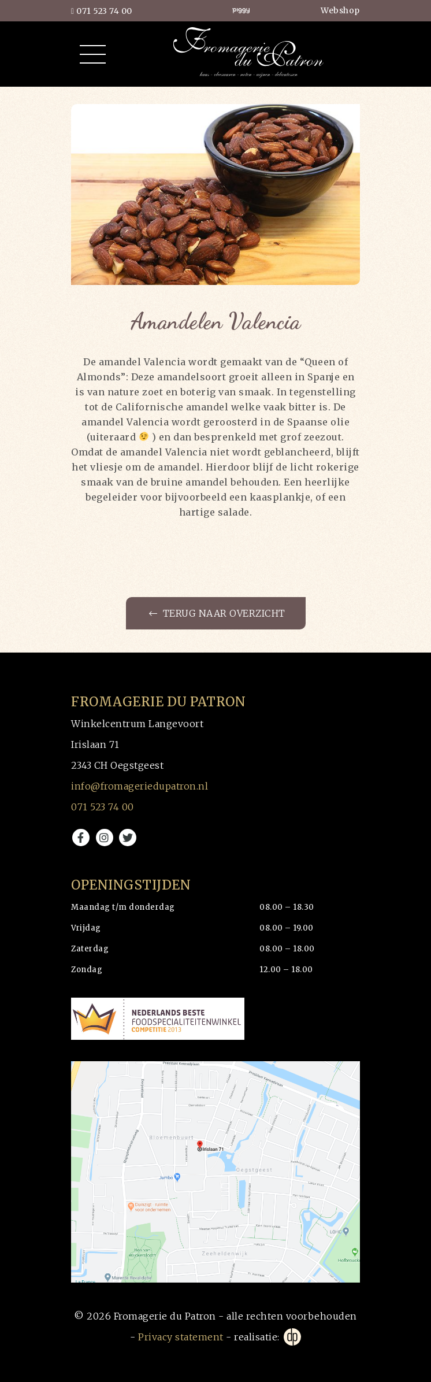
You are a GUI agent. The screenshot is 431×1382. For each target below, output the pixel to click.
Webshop (340, 10)
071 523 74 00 (101, 11)
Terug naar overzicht (217, 613)
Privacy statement (181, 1337)
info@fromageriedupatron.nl (139, 786)
